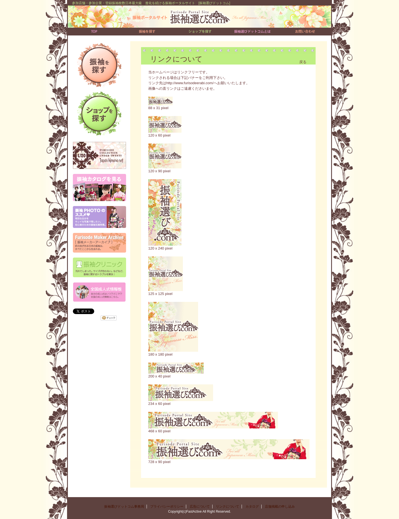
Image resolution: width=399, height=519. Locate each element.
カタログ (252, 506)
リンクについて (227, 506)
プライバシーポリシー (166, 506)
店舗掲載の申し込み (280, 506)
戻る (302, 62)
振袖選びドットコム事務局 (124, 506)
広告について (200, 506)
